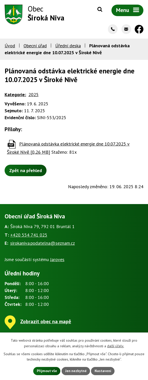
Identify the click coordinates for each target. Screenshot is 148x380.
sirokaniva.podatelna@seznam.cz (42, 244)
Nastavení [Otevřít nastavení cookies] (103, 370)
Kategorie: (15, 95)
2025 (33, 95)
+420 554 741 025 (28, 235)
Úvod (10, 46)
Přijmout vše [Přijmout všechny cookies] (46, 370)
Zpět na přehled (25, 171)
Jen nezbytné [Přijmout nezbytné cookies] (76, 370)
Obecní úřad (35, 46)
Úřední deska (68, 46)
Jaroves (57, 260)
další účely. (115, 345)
